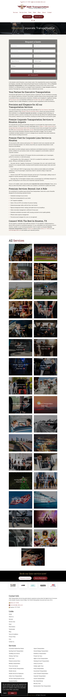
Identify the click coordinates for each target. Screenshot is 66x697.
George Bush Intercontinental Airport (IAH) (19, 128)
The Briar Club (36, 99)
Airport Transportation (45, 404)
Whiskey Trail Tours (45, 270)
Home (10, 614)
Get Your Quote (33, 75)
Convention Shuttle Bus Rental (20, 251)
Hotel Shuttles (20, 385)
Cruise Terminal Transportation (46, 499)
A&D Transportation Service (28, 695)
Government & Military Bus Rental (45, 384)
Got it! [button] (4, 693)
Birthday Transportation (20, 308)
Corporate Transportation (20, 518)
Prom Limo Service (46, 308)
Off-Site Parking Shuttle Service (20, 365)
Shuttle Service (45, 327)
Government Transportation (20, 499)
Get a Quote (27, 16)
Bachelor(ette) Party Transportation (33, 556)
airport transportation (18, 129)
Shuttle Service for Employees (20, 346)
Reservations (38, 16)
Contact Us (11, 641)
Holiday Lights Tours (20, 480)
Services (11, 619)
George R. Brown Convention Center (30, 111)
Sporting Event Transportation (45, 251)
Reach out (30, 228)
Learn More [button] (16, 689)
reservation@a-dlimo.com (39, 2)
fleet (43, 99)
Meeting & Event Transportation (20, 460)
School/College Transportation (20, 422)
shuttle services (30, 129)
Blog (10, 631)
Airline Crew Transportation (45, 346)
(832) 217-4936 (26, 2)
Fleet (10, 624)
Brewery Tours (45, 537)
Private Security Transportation (20, 327)
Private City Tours (20, 442)
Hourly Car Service (45, 461)
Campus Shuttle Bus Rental (20, 404)
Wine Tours (20, 289)
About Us (11, 616)
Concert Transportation (45, 518)
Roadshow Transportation (45, 423)
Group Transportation (45, 480)
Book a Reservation (40, 578)
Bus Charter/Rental (20, 537)
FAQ (10, 639)
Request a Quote (25, 578)
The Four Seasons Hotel (45, 109)
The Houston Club (14, 99)
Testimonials (12, 629)
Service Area (12, 621)
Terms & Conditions (13, 634)
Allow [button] (12, 693)
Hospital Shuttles (45, 366)
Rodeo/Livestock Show (45, 289)
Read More (20, 254)
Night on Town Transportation (45, 442)
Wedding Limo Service (20, 270)
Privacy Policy (12, 636)
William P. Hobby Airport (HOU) (47, 126)
